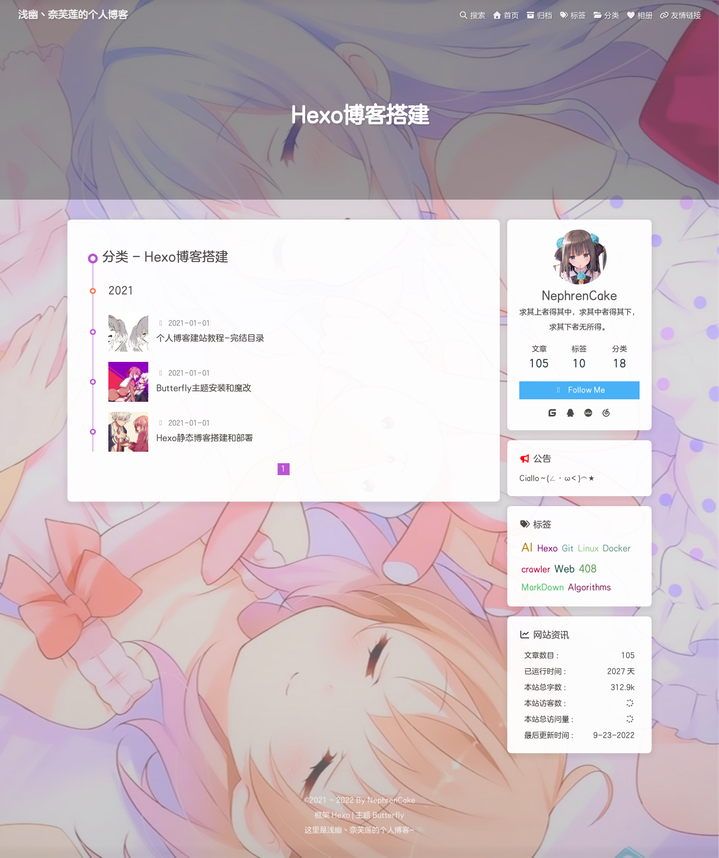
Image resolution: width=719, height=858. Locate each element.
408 (588, 569)
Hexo (547, 549)
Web (564, 569)
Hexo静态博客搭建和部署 (204, 438)
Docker (617, 549)
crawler (535, 569)
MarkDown (542, 587)
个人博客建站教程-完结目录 (210, 338)
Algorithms (589, 587)
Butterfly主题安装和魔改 (203, 388)
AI (527, 548)
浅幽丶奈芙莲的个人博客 (73, 14)
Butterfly (388, 815)
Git (568, 549)
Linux (588, 549)
